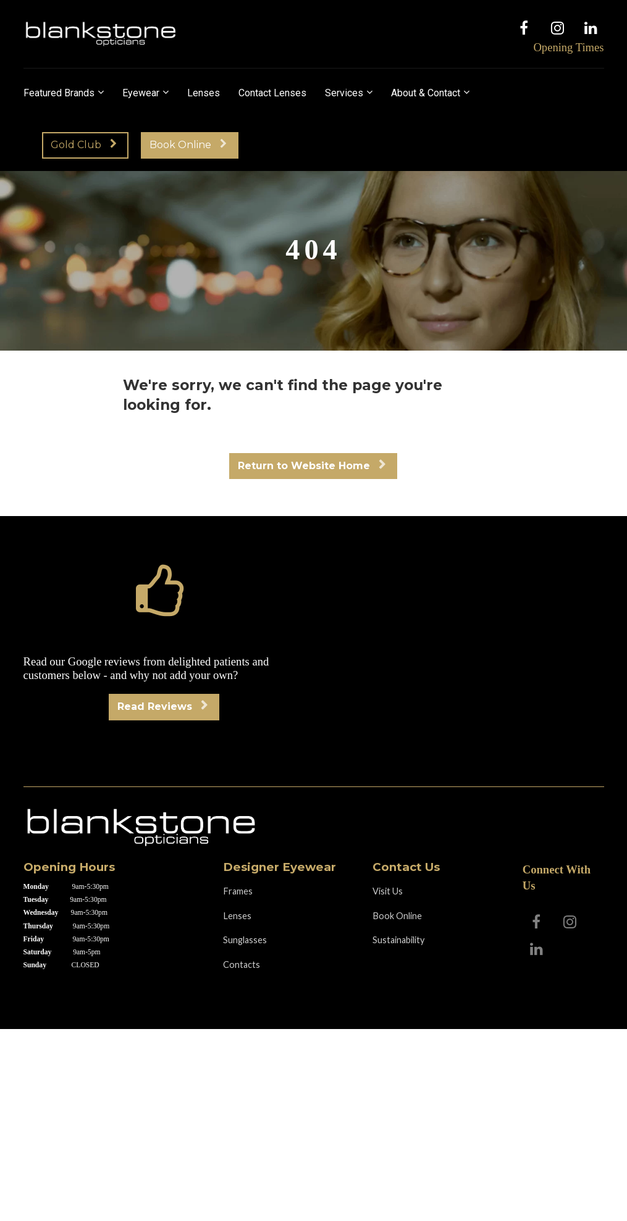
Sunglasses (245, 940)
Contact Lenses (272, 93)
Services (344, 93)
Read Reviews (162, 706)
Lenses (203, 93)
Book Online (188, 145)
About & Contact (425, 93)
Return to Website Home (311, 466)
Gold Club (84, 145)
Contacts (241, 964)
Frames (238, 891)
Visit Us (387, 891)
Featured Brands (59, 93)
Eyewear (140, 93)
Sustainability (398, 940)
